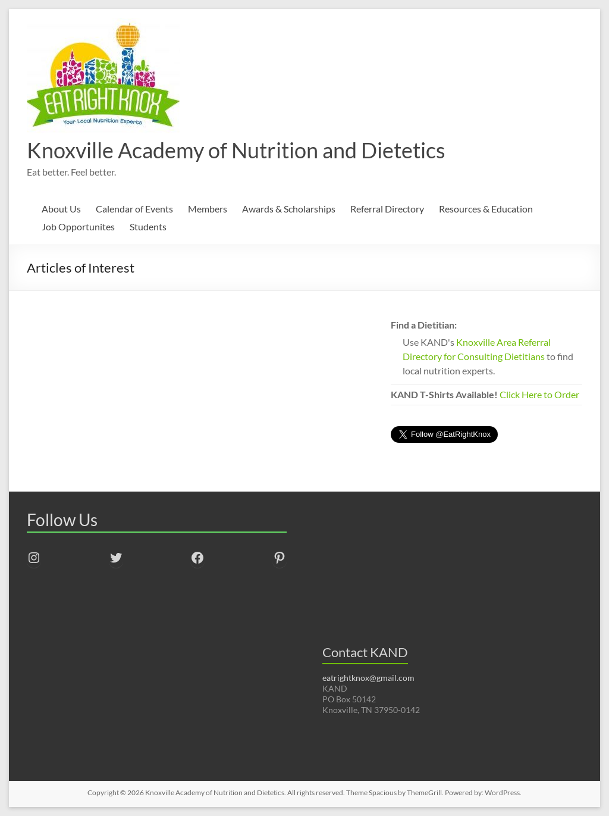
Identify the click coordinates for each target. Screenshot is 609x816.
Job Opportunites (78, 226)
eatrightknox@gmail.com (368, 678)
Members (207, 208)
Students (148, 226)
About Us (61, 208)
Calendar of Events (134, 208)
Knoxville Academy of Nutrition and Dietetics (236, 150)
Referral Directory (387, 208)
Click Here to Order (539, 394)
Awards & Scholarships (288, 208)
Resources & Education (486, 208)
